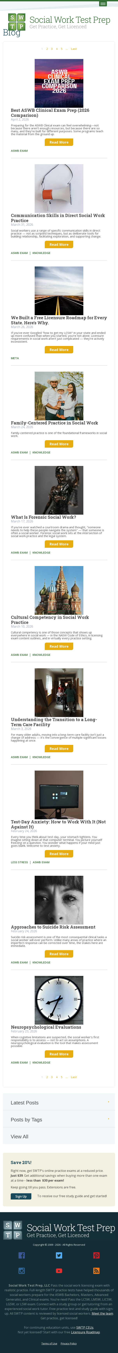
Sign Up (21, 1196)
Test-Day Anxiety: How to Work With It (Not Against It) (58, 824)
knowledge (41, 253)
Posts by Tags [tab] (60, 1120)
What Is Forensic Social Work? (43, 517)
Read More (59, 142)
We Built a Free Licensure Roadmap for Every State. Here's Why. (59, 320)
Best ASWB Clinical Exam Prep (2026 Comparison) (50, 112)
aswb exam (19, 151)
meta (15, 358)
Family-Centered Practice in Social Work (54, 423)
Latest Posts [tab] (60, 1103)
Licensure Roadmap (85, 1332)
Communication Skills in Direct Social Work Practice (58, 218)
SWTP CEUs (84, 1327)
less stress (19, 862)
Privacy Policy (69, 1343)
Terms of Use (49, 1343)
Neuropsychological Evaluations (46, 1027)
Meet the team (102, 1313)
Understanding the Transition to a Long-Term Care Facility (54, 722)
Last (74, 49)
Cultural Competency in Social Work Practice (50, 619)
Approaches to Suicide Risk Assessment (53, 927)
